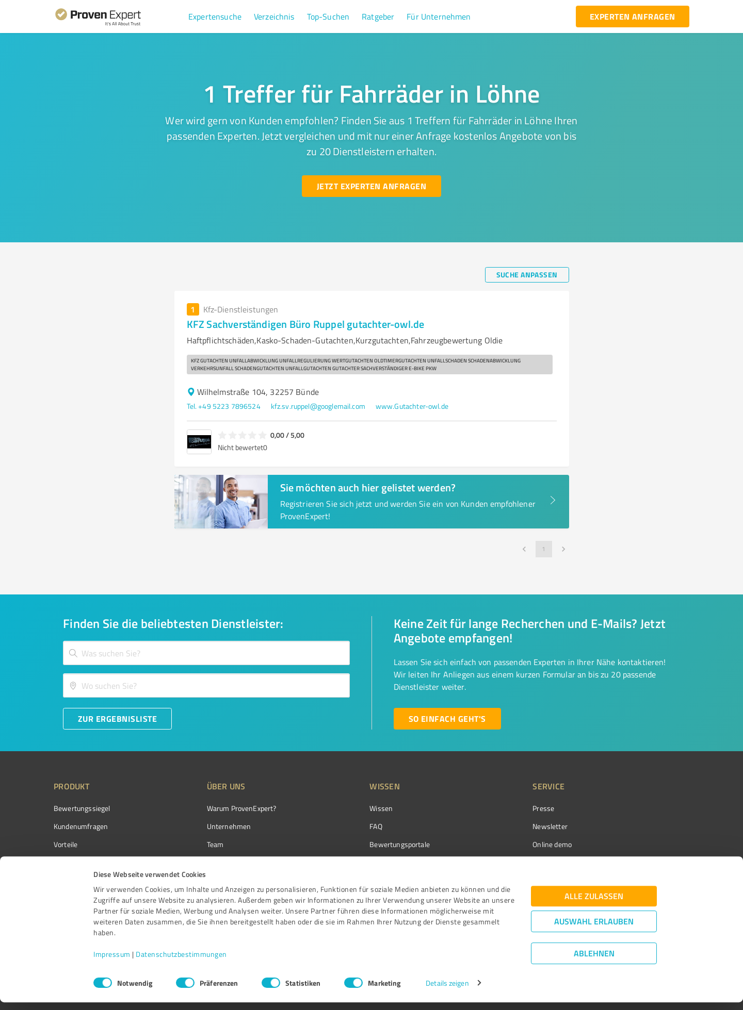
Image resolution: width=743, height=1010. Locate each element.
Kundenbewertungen (363, 863)
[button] (214, 16)
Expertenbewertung (506, 863)
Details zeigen (447, 991)
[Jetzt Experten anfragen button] (371, 186)
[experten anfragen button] (632, 16)
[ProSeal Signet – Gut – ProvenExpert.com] (650, 827)
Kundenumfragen (81, 826)
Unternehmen (209, 826)
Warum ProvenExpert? (222, 808)
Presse (485, 808)
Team (195, 844)
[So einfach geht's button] (447, 719)
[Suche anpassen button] (527, 275)
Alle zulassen (593, 903)
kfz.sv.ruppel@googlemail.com (318, 406)
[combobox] (206, 653)
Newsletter (492, 826)
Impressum (112, 962)
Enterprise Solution (84, 863)
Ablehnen (594, 961)
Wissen (342, 808)
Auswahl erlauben (594, 929)
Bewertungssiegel (82, 808)
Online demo (494, 844)
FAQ (337, 826)
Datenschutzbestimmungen (181, 962)
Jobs (194, 863)
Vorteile (65, 844)
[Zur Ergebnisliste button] (117, 719)
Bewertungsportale (361, 844)
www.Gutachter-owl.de (412, 406)
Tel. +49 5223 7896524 (224, 406)
